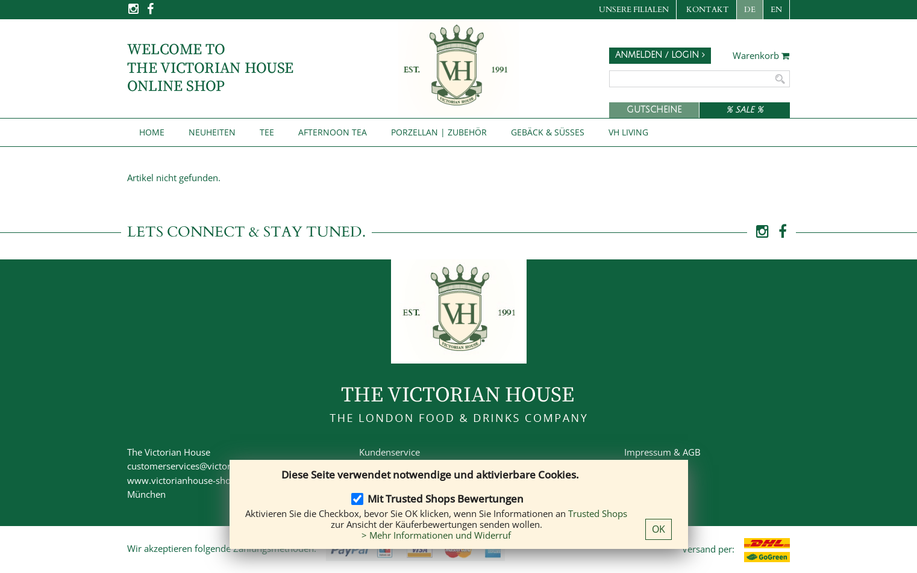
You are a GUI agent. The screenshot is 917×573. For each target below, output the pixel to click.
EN (776, 9)
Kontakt (707, 9)
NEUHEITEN (212, 132)
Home (151, 132)
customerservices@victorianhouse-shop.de (216, 466)
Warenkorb (761, 56)
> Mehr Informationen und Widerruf (436, 535)
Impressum (647, 452)
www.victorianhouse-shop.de (188, 480)
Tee (267, 132)
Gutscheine (654, 109)
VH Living (628, 132)
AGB (692, 452)
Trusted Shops (597, 513)
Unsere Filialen (634, 9)
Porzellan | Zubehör (439, 132)
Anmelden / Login (660, 55)
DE (750, 9)
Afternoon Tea (332, 132)
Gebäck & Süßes (547, 132)
